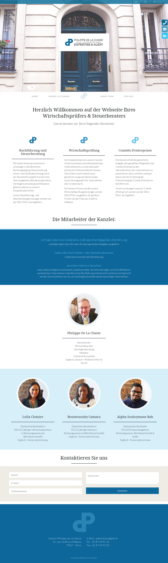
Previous (3, 48)
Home (35, 96)
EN (145, 2)
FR (136, 2)
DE (155, 2)
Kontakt (129, 96)
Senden (122, 491)
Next (164, 48)
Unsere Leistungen (59, 96)
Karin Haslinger (91, 558)
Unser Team (107, 96)
